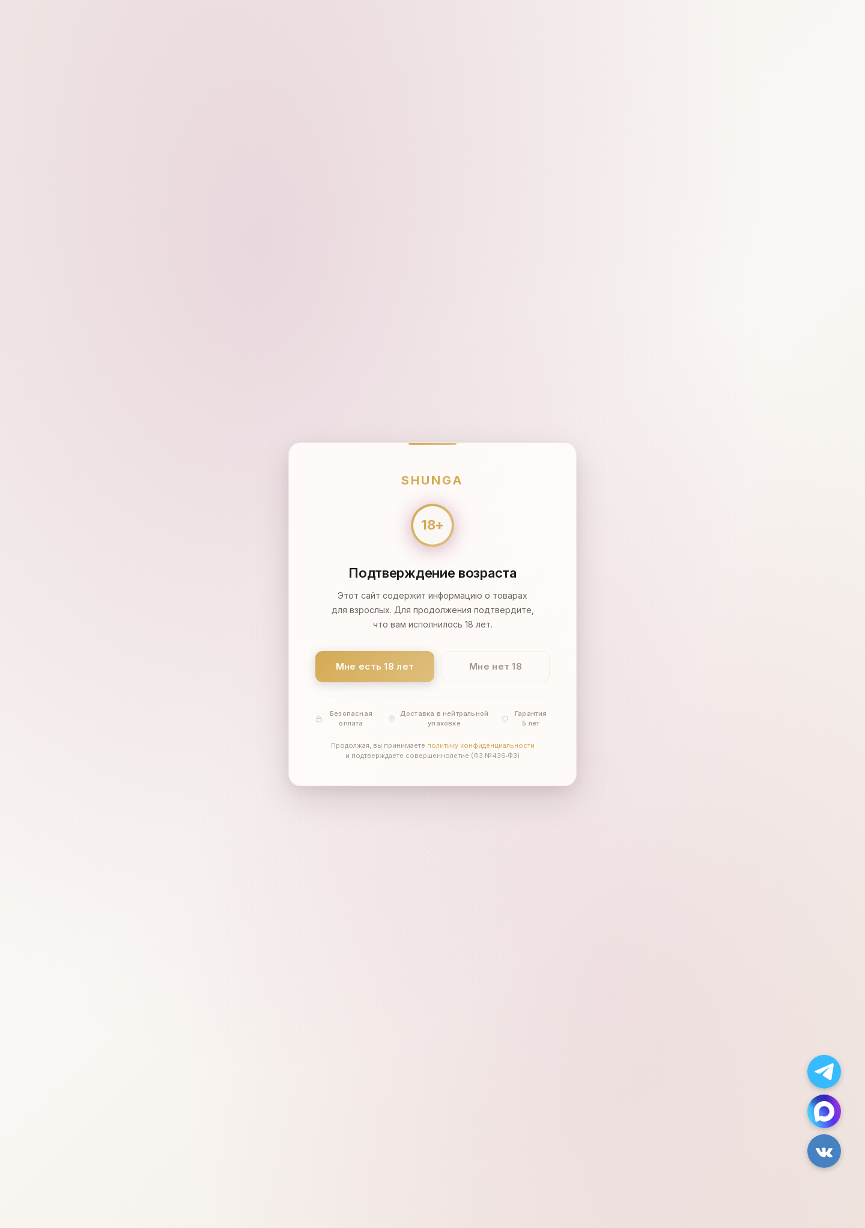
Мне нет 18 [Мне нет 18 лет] (495, 666)
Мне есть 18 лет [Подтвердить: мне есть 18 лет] (375, 666)
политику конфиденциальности (481, 745)
